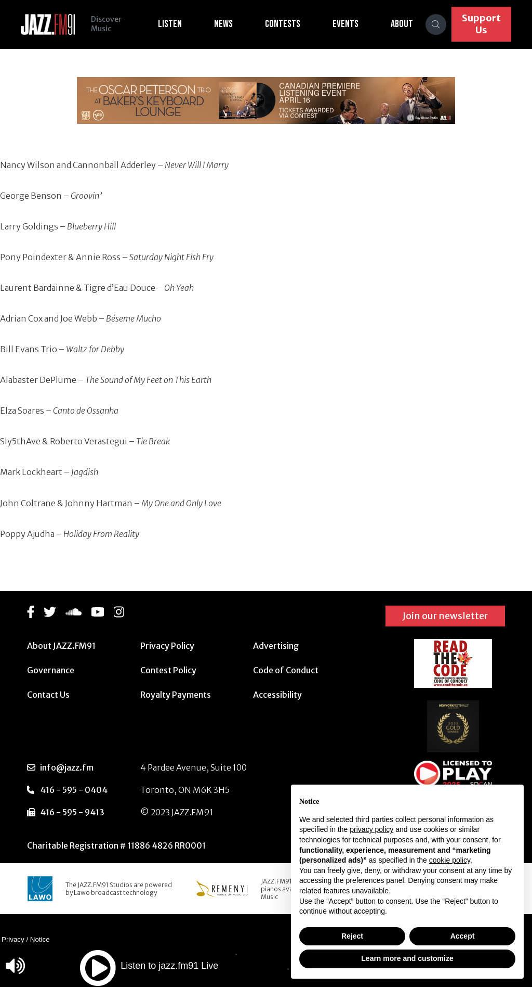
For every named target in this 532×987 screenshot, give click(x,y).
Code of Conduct (285, 670)
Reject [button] (352, 936)
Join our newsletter (445, 616)
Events (346, 24)
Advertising (276, 645)
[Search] (436, 24)
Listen (170, 24)
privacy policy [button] (371, 829)
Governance (50, 670)
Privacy (13, 939)
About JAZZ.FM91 (61, 645)
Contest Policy (168, 670)
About (402, 24)
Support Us (481, 24)
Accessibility (277, 694)
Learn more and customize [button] (407, 958)
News (224, 24)
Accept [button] (462, 936)
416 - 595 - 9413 (72, 812)
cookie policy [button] (449, 860)
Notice (40, 939)
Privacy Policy (167, 645)
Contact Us (48, 694)
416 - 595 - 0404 (74, 790)
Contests (283, 24)
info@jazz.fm (67, 767)
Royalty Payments (175, 694)
